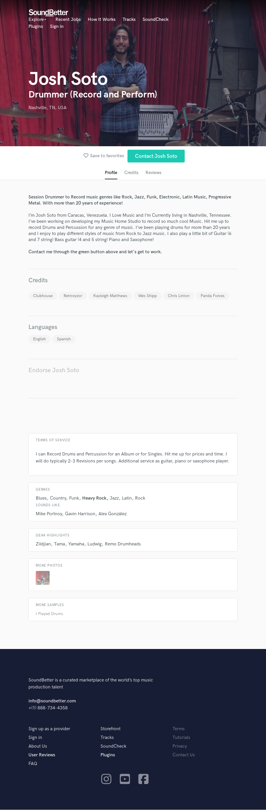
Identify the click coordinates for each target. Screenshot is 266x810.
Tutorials (181, 738)
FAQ (32, 764)
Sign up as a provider (49, 729)
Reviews (153, 173)
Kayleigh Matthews (110, 296)
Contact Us (183, 755)
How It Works (102, 19)
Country (58, 498)
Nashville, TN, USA (47, 108)
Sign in (57, 26)
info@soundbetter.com (52, 701)
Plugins (35, 26)
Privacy (179, 746)
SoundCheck (155, 19)
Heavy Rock (94, 498)
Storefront (110, 729)
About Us (37, 746)
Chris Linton (179, 296)
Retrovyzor (73, 296)
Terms (178, 729)
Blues (41, 498)
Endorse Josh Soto (53, 370)
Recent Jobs (68, 19)
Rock (140, 498)
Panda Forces (212, 296)
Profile (111, 173)
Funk (74, 498)
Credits (131, 173)
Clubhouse (43, 296)
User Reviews (41, 755)
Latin (127, 498)
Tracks (129, 19)
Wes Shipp (147, 296)
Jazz (114, 498)
